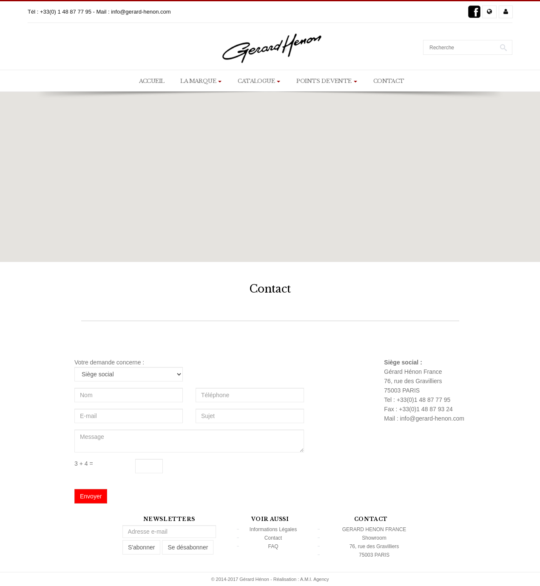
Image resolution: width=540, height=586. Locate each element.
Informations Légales (273, 529)
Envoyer (91, 496)
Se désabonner (188, 547)
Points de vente (326, 81)
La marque (201, 81)
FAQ (273, 546)
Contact (388, 81)
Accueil (152, 81)
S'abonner (141, 547)
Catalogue (259, 81)
